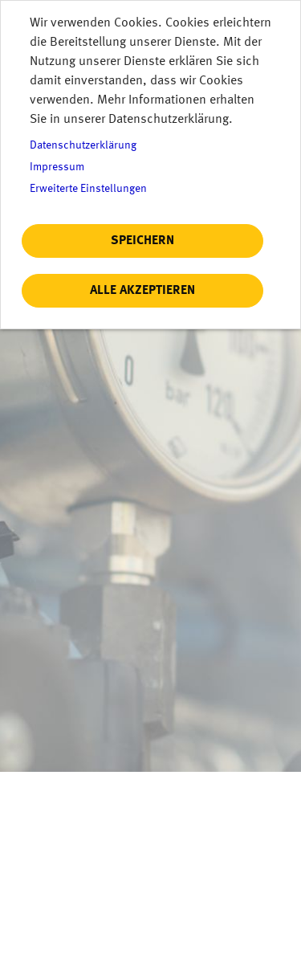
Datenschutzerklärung (83, 146)
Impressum (57, 167)
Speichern (142, 241)
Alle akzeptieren (142, 290)
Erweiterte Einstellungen (88, 189)
